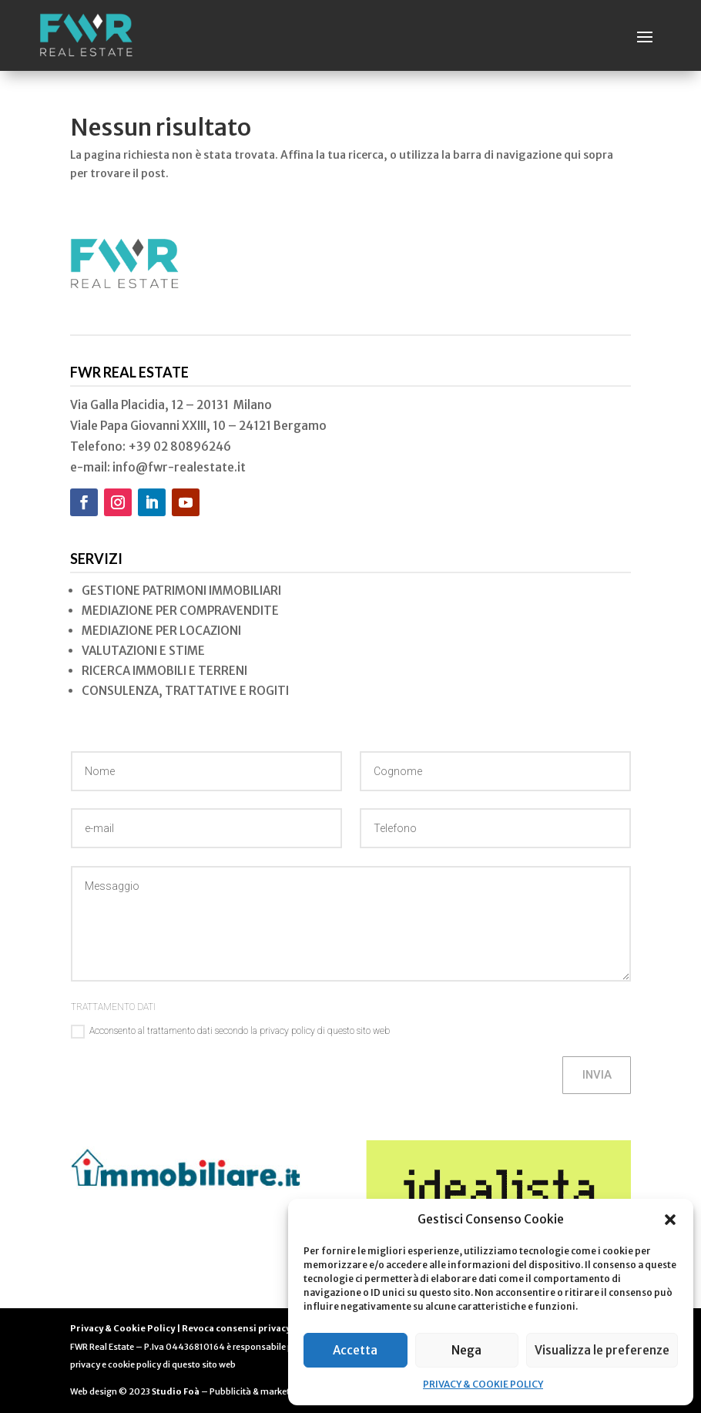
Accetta (355, 1350)
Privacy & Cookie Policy (122, 1328)
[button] (670, 1219)
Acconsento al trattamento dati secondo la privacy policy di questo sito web (230, 1032)
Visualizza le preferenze (602, 1350)
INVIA (596, 1075)
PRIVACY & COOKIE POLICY (483, 1384)
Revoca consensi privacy (236, 1328)
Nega (466, 1350)
